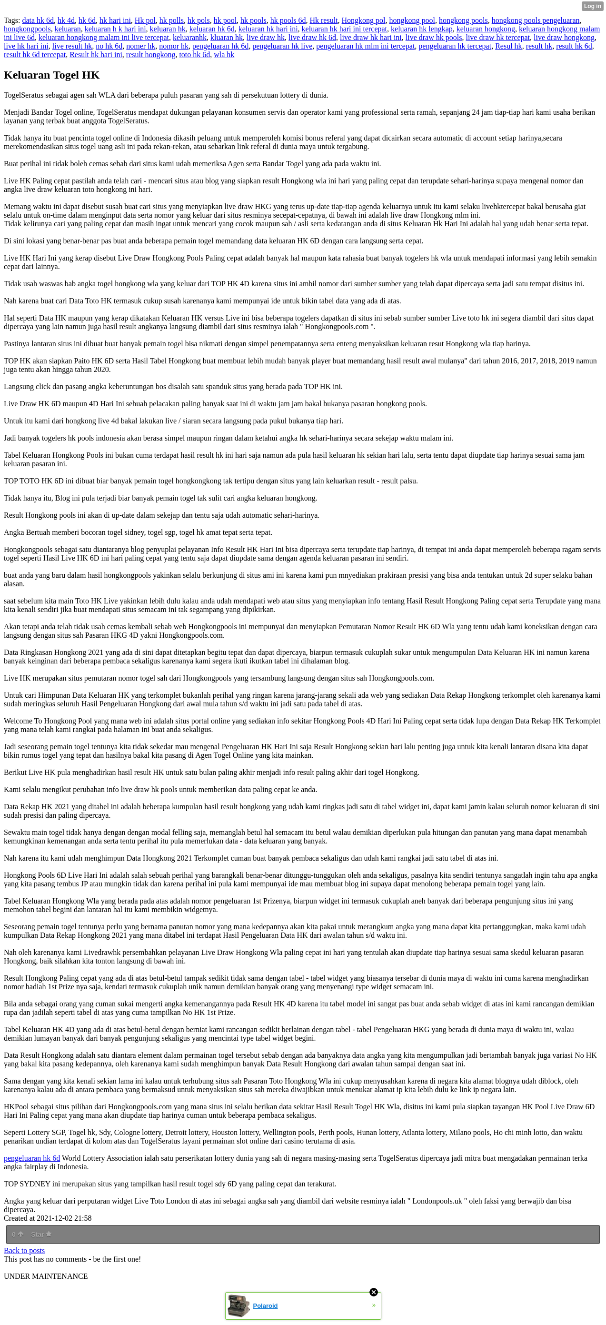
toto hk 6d (194, 54)
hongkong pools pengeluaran (536, 20)
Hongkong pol (364, 20)
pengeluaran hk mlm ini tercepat (365, 46)
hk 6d (87, 20)
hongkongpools (27, 29)
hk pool (225, 20)
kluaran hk (226, 37)
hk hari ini (115, 20)
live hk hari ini (26, 46)
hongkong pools (463, 20)
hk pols (199, 20)
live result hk (72, 46)
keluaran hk (168, 29)
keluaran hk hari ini (268, 29)
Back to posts (24, 1250)
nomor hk (174, 46)
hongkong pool (412, 20)
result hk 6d (574, 46)
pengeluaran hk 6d (220, 46)
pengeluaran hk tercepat (454, 46)
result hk (539, 46)
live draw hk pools (434, 37)
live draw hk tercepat (498, 37)
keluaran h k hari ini (115, 29)
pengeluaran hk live (282, 46)
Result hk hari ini (96, 54)
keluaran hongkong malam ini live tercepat (104, 37)
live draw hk (266, 37)
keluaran (68, 29)
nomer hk (140, 46)
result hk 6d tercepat (35, 54)
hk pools (253, 20)
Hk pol (145, 20)
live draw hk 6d (312, 37)
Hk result (323, 20)
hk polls (171, 20)
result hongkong (151, 54)
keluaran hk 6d (212, 29)
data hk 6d (38, 20)
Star (41, 1234)
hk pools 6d (288, 20)
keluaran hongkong (486, 29)
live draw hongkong (564, 37)
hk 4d (66, 20)
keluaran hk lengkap (422, 29)
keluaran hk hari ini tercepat (344, 29)
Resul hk (508, 46)
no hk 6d (109, 46)
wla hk (224, 54)
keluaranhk (190, 37)
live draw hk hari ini (371, 37)
